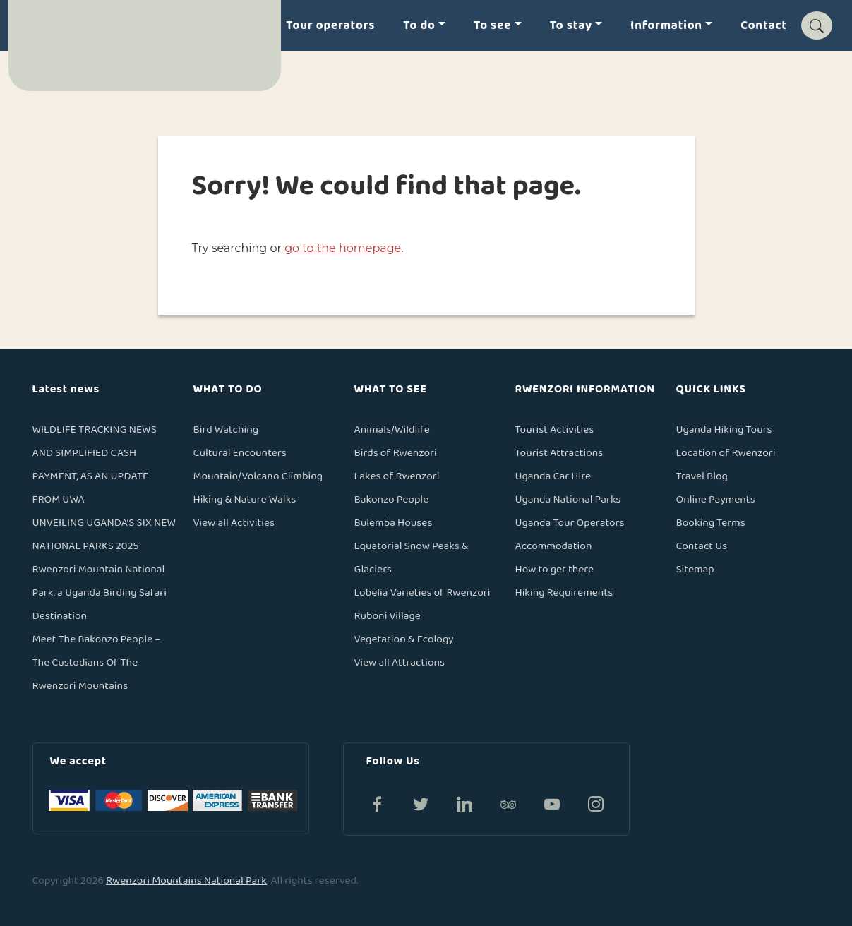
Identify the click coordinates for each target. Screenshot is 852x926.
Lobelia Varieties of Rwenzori (422, 592)
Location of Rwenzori (726, 453)
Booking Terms (710, 522)
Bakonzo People (391, 499)
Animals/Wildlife (392, 429)
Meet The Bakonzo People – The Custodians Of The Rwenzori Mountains (96, 662)
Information (666, 25)
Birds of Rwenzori (395, 453)
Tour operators (330, 25)
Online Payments (715, 499)
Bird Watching (226, 429)
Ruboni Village (387, 616)
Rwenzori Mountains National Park (186, 880)
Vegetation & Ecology (404, 639)
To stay (571, 25)
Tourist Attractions (559, 453)
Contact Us (702, 546)
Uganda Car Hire (553, 476)
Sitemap (695, 569)
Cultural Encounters (240, 453)
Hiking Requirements (564, 592)
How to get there (554, 569)
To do (419, 25)
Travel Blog (702, 476)
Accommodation (553, 546)
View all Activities (234, 522)
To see (492, 25)
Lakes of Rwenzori (397, 476)
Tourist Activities (554, 429)
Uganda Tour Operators (570, 522)
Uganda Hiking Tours (724, 429)
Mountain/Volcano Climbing (258, 476)
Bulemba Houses (393, 522)
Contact (763, 25)
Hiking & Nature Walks (244, 499)
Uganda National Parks (568, 499)
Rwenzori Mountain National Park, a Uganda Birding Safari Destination (99, 592)
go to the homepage (342, 248)
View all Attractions (399, 662)
